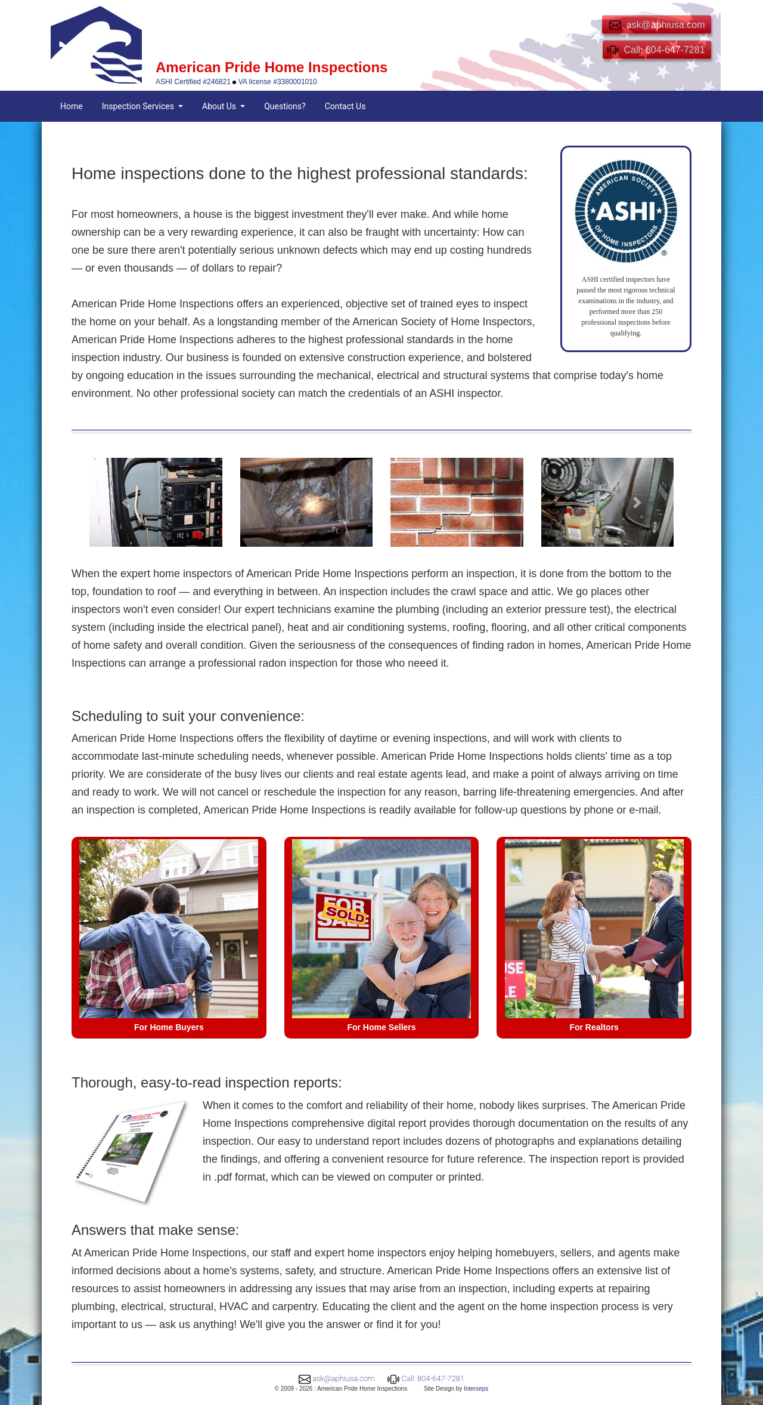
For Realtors (593, 1027)
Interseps (476, 1388)
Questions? (285, 106)
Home (71, 106)
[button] (125, 502)
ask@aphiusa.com (343, 1378)
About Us (220, 106)
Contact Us (345, 106)
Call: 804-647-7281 (433, 1378)
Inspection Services (139, 106)
